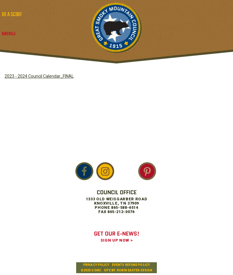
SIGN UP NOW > (116, 240)
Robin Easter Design (134, 270)
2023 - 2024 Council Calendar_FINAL (39, 76)
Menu (8, 33)
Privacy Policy (96, 265)
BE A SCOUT (12, 14)
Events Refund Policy (131, 265)
